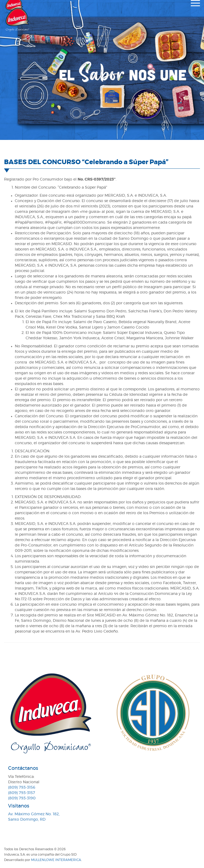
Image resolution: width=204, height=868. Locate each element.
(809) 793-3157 (21, 793)
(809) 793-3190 (22, 798)
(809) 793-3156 (21, 787)
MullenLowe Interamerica (56, 860)
